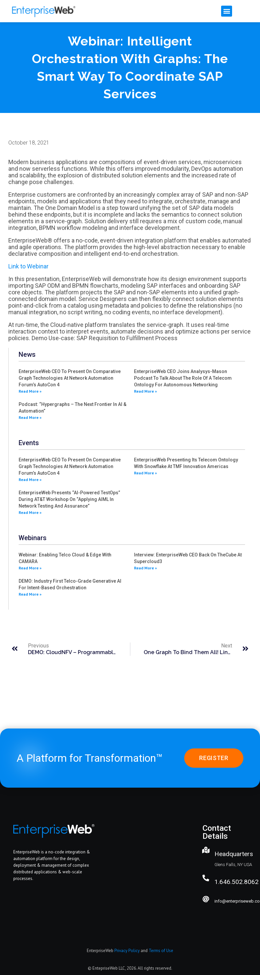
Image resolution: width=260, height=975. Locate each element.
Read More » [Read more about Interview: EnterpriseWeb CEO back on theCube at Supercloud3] (145, 567)
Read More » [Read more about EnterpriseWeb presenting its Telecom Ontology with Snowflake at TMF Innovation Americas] (145, 472)
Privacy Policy (127, 950)
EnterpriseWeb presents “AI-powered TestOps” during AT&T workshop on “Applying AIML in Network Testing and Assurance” (69, 499)
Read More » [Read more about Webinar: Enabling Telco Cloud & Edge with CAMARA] (30, 567)
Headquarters (233, 854)
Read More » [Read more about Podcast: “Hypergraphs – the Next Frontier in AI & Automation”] (30, 417)
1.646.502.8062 (236, 882)
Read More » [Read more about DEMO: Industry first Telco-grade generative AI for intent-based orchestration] (30, 594)
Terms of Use (161, 950)
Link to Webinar (28, 266)
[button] (226, 11)
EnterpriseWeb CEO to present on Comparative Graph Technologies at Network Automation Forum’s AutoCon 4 (70, 378)
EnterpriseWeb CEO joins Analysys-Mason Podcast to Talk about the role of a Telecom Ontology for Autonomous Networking (183, 378)
